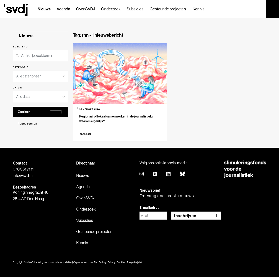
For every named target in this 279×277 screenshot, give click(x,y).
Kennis (199, 8)
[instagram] (142, 174)
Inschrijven (185, 215)
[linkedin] (168, 174)
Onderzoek (110, 8)
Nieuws (44, 8)
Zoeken (24, 112)
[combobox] (38, 76)
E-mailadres (150, 208)
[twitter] (155, 174)
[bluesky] (183, 174)
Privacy (111, 262)
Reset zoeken (27, 123)
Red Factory (100, 262)
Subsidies (135, 8)
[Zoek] (259, 8)
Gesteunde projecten (168, 8)
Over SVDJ (85, 8)
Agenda (63, 8)
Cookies (121, 262)
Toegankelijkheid (135, 262)
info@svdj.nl (23, 175)
